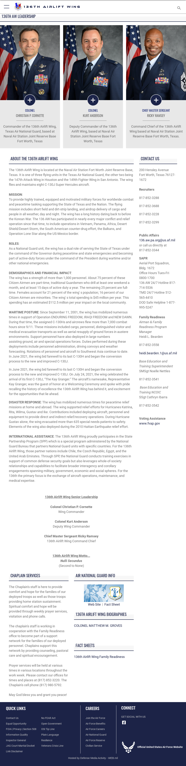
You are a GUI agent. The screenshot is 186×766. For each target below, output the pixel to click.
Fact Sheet (112, 604)
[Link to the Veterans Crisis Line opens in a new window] (52, 745)
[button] (6, 7)
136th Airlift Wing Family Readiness (99, 657)
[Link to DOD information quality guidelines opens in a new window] (17, 734)
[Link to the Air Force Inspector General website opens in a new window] (16, 740)
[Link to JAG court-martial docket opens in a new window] (20, 745)
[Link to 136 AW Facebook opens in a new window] (124, 722)
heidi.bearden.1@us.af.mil (158, 353)
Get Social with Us (133, 716)
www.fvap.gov (149, 423)
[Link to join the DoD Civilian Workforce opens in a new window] (94, 745)
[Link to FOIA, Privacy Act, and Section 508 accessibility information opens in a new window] (21, 729)
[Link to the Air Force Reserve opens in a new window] (95, 740)
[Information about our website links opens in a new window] (14, 751)
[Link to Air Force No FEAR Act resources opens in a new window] (48, 718)
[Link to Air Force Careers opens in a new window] (95, 729)
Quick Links (16, 708)
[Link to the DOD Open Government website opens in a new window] (51, 723)
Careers (92, 708)
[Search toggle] (180, 6)
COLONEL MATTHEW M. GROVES (98, 626)
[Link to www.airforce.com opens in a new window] (95, 718)
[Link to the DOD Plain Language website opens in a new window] (50, 734)
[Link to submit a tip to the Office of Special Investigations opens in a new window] (47, 729)
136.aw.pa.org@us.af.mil (157, 240)
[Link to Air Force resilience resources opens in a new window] (46, 740)
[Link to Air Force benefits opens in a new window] (95, 723)
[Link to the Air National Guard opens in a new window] (96, 734)
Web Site (94, 604)
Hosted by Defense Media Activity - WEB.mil (93, 758)
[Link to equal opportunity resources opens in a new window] (16, 723)
